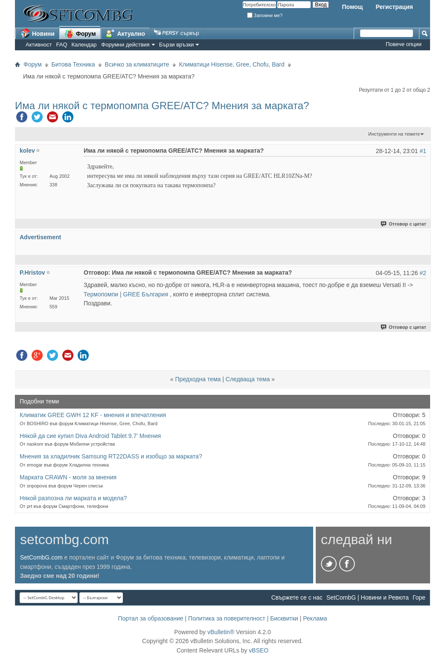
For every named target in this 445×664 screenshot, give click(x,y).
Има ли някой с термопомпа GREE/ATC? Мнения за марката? (162, 105)
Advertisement (40, 237)
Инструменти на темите (394, 133)
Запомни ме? (265, 15)
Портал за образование (150, 618)
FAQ (61, 44)
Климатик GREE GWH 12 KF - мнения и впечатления (93, 415)
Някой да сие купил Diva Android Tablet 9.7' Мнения (90, 435)
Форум (80, 33)
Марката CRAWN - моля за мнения (68, 477)
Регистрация (394, 6)
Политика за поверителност (226, 618)
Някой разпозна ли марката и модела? (73, 498)
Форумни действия (125, 44)
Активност (39, 44)
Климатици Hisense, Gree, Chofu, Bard (232, 64)
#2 (422, 273)
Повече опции (404, 44)
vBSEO (258, 650)
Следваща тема (248, 379)
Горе (419, 597)
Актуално (125, 33)
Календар (84, 44)
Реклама (315, 618)
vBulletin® (220, 632)
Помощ (352, 6)
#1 (422, 151)
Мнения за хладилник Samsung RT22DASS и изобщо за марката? (111, 456)
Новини (37, 33)
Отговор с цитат (403, 223)
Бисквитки (284, 618)
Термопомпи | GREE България (126, 294)
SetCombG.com (41, 557)
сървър (176, 33)
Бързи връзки (176, 44)
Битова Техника (73, 64)
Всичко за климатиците (137, 64)
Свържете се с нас (297, 597)
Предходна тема (198, 379)
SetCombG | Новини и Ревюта (367, 597)
